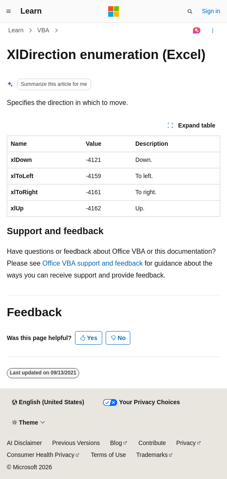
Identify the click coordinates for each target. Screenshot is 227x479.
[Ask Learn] (197, 30)
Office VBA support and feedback (93, 263)
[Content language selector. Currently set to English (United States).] (48, 402)
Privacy (186, 442)
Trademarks (152, 454)
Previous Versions (76, 442)
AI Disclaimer (24, 442)
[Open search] (189, 11)
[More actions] (212, 30)
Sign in (211, 11)
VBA (43, 30)
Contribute (152, 442)
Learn (16, 30)
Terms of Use (108, 454)
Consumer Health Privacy (41, 454)
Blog (116, 442)
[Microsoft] (113, 11)
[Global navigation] (8, 11)
